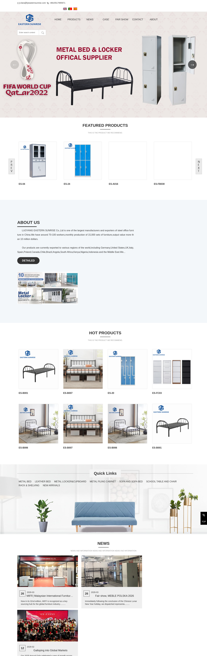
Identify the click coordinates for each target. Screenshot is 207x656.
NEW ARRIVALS (51, 435)
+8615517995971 (55, 3)
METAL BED (25, 431)
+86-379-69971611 (33, 636)
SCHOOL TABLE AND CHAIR (161, 431)
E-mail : (20, 641)
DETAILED (28, 250)
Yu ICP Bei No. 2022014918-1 (133, 653)
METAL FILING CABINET (103, 431)
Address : (21, 628)
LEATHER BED (43, 431)
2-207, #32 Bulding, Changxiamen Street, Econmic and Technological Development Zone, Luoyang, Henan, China (57, 629)
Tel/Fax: (20, 636)
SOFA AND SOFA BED (131, 431)
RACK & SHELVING (29, 435)
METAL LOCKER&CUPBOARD (70, 431)
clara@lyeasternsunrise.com (31, 3)
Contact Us (24, 620)
